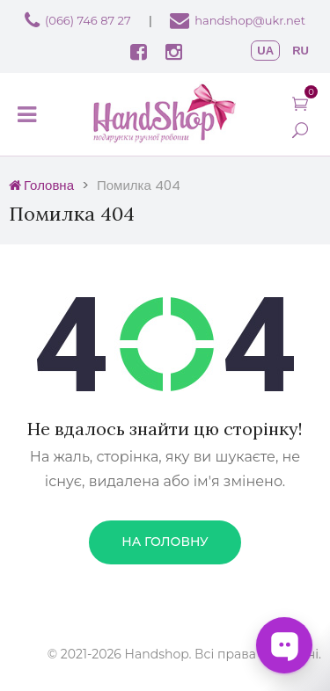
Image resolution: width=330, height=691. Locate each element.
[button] (300, 103)
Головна (41, 185)
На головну (165, 541)
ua (265, 50)
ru (300, 50)
